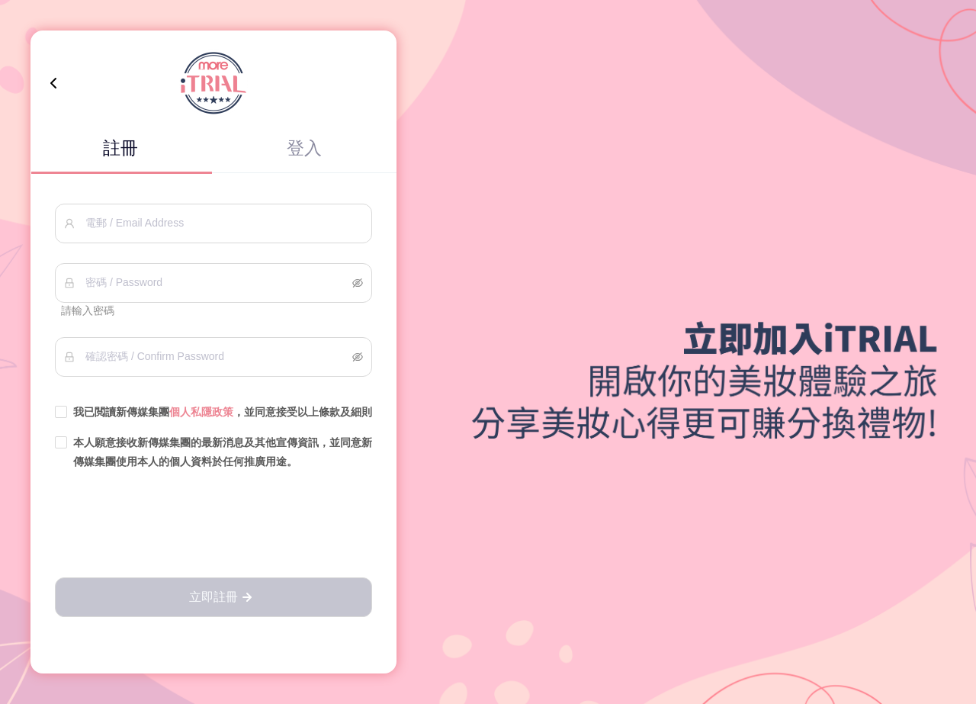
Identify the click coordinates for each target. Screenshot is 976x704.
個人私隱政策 (201, 412)
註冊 (120, 148)
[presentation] (213, 525)
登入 (304, 148)
